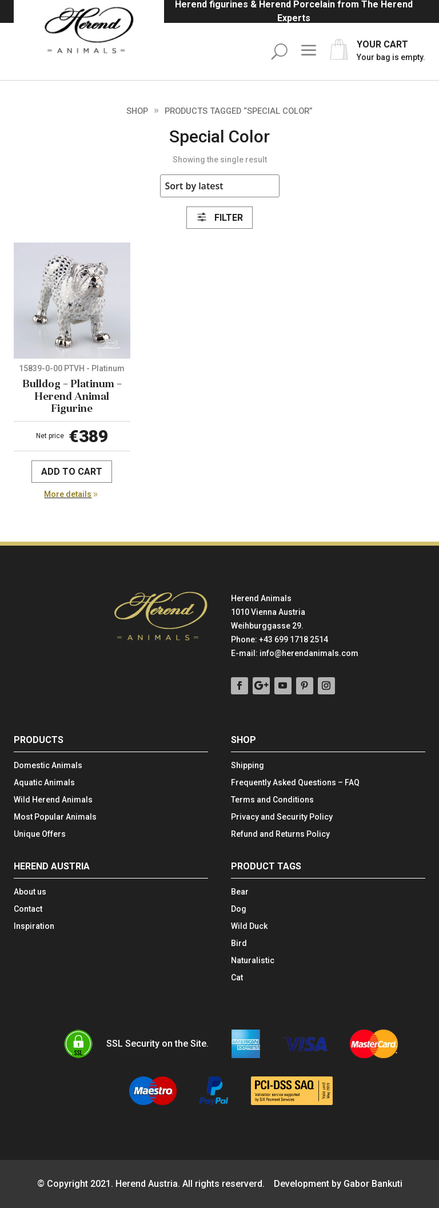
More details (67, 494)
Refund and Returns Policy (280, 834)
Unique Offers (40, 834)
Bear (240, 892)
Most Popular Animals (55, 817)
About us (30, 892)
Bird (239, 943)
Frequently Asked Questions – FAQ (295, 782)
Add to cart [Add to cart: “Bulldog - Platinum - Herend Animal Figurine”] (71, 471)
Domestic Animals (48, 765)
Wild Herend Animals (53, 800)
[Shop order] (220, 185)
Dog (238, 909)
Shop (137, 111)
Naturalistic (252, 960)
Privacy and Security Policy (282, 817)
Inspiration (34, 926)
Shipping (247, 765)
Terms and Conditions (272, 800)
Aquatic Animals (44, 782)
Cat (237, 977)
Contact (28, 909)
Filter (219, 217)
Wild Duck (249, 926)
